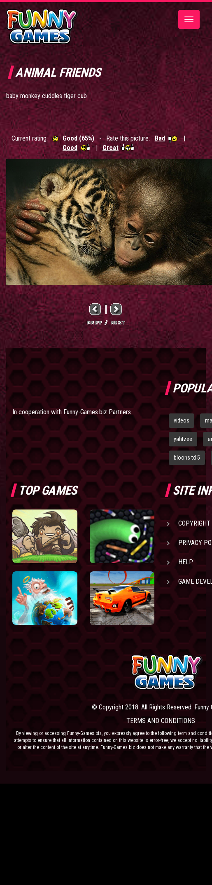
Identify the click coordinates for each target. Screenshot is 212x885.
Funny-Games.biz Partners (97, 412)
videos (181, 420)
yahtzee (183, 439)
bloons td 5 (187, 457)
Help (185, 562)
